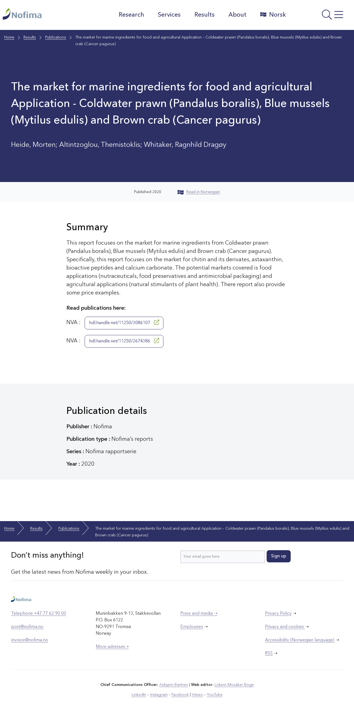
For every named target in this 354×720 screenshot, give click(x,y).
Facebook (180, 695)
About (237, 15)
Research (131, 15)
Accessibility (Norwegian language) (299, 640)
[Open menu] (321, 16)
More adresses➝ (112, 647)
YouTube (215, 695)
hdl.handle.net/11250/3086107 (124, 322)
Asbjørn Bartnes (173, 685)
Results (204, 15)
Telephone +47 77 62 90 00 (38, 613)
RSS (269, 653)
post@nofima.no (27, 627)
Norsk (273, 14)
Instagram (159, 695)
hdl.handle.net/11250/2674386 (124, 341)
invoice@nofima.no (29, 640)
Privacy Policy (278, 613)
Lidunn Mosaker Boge (234, 685)
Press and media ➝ (198, 613)
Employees (191, 627)
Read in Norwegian (199, 192)
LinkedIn (139, 695)
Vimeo (197, 695)
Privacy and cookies (285, 627)
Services (169, 15)
